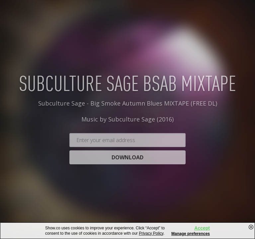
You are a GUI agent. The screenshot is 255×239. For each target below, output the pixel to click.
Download (127, 170)
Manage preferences (190, 233)
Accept (202, 228)
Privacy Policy (151, 233)
